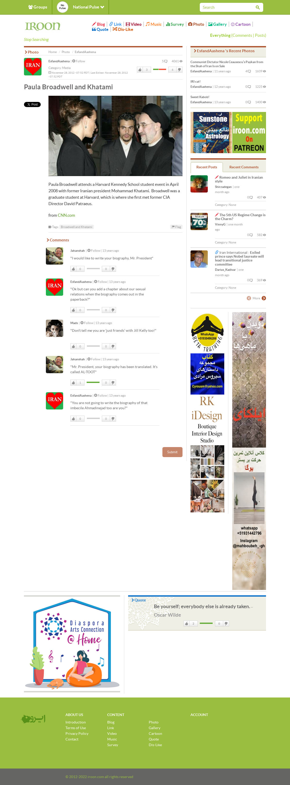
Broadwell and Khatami (76, 227)
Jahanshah (77, 250)
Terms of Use (75, 728)
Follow (78, 61)
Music (154, 24)
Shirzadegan (223, 186)
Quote (100, 29)
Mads (74, 323)
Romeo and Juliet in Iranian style (239, 179)
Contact (71, 739)
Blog (98, 24)
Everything (220, 35)
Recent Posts (206, 167)
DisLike (179, 70)
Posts (260, 35)
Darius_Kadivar (225, 269)
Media (66, 67)
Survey (175, 24)
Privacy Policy (76, 733)
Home (52, 52)
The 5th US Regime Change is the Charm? (240, 217)
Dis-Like (123, 29)
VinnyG (220, 224)
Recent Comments (244, 167)
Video (134, 24)
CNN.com (66, 215)
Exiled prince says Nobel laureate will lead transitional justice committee (239, 258)
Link (115, 24)
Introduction (75, 722)
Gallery (217, 24)
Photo (196, 24)
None (232, 204)
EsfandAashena (59, 61)
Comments (242, 35)
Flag (176, 227)
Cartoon (241, 24)
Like (140, 70)
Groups (37, 7)
